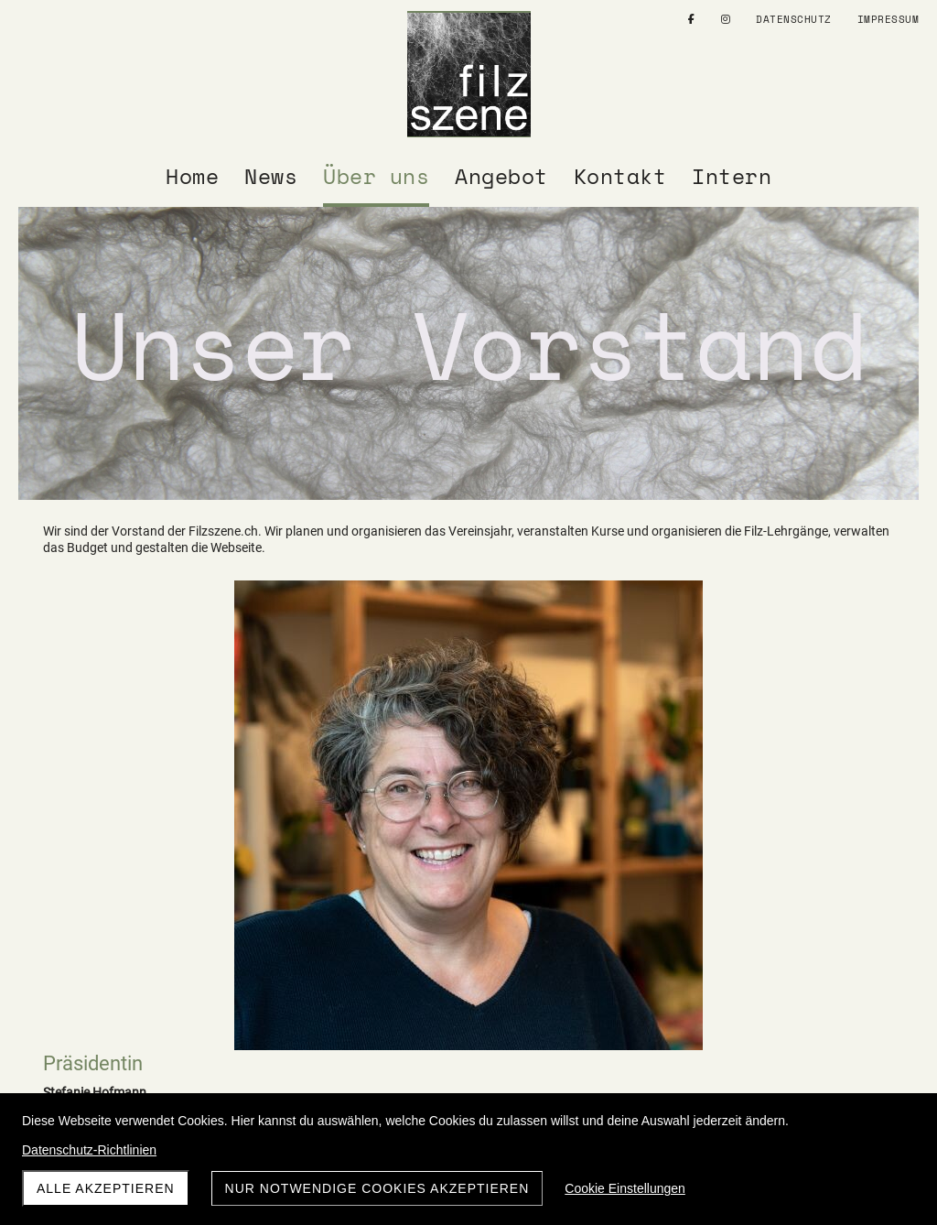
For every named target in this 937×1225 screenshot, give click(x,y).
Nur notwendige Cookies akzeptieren (377, 1188)
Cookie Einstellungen (625, 1188)
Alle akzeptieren (106, 1188)
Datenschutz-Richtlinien (89, 1150)
